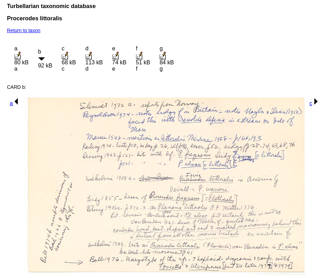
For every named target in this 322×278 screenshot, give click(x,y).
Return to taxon (23, 30)
